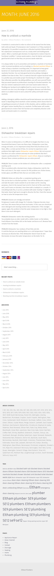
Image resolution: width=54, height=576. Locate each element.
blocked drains (37, 469)
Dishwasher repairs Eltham (30, 151)
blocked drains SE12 (38, 471)
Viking (29, 521)
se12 (19, 520)
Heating (7, 550)
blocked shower (16, 474)
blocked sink (29, 474)
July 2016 (5, 310)
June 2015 (6, 342)
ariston (10, 469)
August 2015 (6, 335)
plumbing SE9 (24, 515)
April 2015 (6, 349)
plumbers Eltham (23, 504)
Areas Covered (10, 540)
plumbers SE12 (20, 509)
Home (7, 553)
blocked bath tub (23, 469)
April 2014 (6, 388)
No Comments (26, 40)
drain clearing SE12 (28, 483)
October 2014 (7, 366)
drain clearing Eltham (11, 483)
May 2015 (6, 345)
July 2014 (5, 377)
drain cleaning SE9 (42, 480)
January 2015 (7, 359)
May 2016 (6, 317)
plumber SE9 (23, 498)
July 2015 (5, 338)
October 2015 (7, 327)
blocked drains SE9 (22, 471)
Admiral (5, 469)
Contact (7, 545)
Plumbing (8, 555)
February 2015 (7, 356)
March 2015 (6, 352)
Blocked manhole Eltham (41, 66)
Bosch (13, 477)
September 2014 (8, 370)
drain (14, 480)
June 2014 (6, 380)
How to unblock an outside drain (14, 282)
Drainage (8, 548)
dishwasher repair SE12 (35, 477)
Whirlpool (5, 524)
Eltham (34, 487)
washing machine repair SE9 (39, 521)
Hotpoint (17, 493)
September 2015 (8, 331)
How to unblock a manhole (16, 35)
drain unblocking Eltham (13, 488)
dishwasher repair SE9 (22, 477)
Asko (14, 469)
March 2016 (6, 324)
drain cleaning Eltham (25, 480)
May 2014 (6, 384)
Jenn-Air (22, 493)
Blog (6, 542)
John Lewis (28, 493)
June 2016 (6, 313)
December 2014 (8, 363)
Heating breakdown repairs (12, 285)
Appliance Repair (11, 538)
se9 (12, 520)
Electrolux (26, 488)
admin (6, 40)
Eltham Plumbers (15, 40)
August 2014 (6, 373)
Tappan (25, 521)
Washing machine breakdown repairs (15, 296)
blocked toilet (40, 474)
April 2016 (6, 320)
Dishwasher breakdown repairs (18, 133)
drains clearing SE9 (44, 483)
